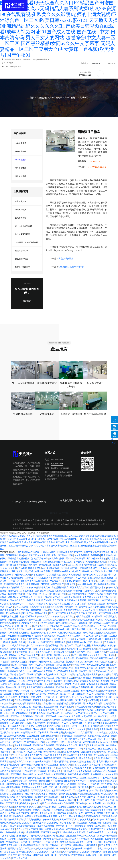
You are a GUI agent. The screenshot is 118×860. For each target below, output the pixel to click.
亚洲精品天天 (54, 771)
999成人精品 (20, 704)
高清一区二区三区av (10, 716)
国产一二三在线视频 (36, 720)
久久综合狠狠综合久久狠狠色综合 (29, 778)
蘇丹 (63, 525)
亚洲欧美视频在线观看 (105, 584)
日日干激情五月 (65, 736)
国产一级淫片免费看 (30, 765)
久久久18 (36, 803)
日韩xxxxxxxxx (75, 749)
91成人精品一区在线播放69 (84, 620)
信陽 (44, 520)
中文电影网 (24, 697)
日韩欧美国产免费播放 (106, 694)
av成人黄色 (89, 836)
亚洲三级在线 (104, 855)
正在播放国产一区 (74, 836)
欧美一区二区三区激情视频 (46, 707)
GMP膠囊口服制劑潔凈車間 (26, 242)
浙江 (49, 520)
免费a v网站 (13, 691)
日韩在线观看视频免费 (85, 707)
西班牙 (57, 525)
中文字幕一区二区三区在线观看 (71, 826)
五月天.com (65, 674)
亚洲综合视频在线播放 (100, 720)
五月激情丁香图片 (109, 681)
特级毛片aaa (53, 700)
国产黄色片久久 (41, 626)
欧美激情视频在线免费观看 (72, 855)
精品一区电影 (66, 707)
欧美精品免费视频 (88, 565)
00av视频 (107, 826)
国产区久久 (57, 597)
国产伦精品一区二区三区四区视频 (26, 674)
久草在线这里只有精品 (19, 633)
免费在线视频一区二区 (25, 652)
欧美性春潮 (92, 729)
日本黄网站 (100, 710)
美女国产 (70, 662)
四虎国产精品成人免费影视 (77, 626)
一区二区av (66, 562)
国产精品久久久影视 (22, 823)
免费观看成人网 (13, 749)
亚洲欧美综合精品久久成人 (85, 807)
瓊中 (67, 520)
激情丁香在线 (108, 600)
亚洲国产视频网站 (62, 813)
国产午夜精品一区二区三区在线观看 (62, 691)
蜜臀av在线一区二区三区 (43, 697)
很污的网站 (79, 562)
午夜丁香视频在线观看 (79, 774)
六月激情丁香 (71, 607)
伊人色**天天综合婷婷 (83, 697)
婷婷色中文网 (69, 649)
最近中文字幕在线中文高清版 (47, 649)
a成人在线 (81, 797)
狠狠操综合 (6, 778)
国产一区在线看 (95, 642)
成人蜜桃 (4, 604)
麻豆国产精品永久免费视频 (37, 639)
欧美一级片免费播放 (10, 587)
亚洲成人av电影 (39, 694)
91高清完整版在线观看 (36, 771)
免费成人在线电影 (73, 581)
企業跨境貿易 (20, 201)
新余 (39, 520)
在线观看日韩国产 (60, 587)
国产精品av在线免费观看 (105, 771)
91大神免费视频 (94, 803)
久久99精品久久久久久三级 (96, 597)
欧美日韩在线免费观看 (76, 600)
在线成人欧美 (79, 684)
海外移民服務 (20, 176)
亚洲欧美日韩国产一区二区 (75, 720)
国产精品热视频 (36, 829)
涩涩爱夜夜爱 (91, 845)
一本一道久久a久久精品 (69, 716)
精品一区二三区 (99, 626)
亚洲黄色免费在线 (74, 849)
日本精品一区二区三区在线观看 (98, 749)
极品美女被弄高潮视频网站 (30, 684)
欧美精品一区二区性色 (78, 787)
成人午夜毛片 (66, 823)
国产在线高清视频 (39, 836)
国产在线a (80, 803)
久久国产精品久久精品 (99, 736)
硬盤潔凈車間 (47, 414)
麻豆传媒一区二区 (46, 678)
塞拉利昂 (69, 525)
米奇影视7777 (90, 849)
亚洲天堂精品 (83, 800)
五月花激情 (81, 613)
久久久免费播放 (82, 555)
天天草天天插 (88, 610)
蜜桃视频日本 (45, 565)
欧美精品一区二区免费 (89, 784)
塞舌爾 (95, 525)
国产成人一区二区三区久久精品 (37, 749)
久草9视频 (6, 642)
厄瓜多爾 (92, 520)
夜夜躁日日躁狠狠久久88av (44, 633)
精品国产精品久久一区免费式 (22, 849)
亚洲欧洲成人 (14, 726)
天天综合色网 (79, 665)
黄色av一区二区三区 (15, 687)
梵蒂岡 (82, 525)
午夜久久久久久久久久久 (50, 616)
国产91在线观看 (63, 665)
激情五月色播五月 (83, 678)
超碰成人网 (90, 762)
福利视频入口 (56, 610)
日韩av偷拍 (91, 855)
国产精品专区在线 (57, 594)
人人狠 (96, 758)
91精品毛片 (104, 668)
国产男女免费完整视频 (31, 820)
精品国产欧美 (31, 565)
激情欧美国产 (21, 781)
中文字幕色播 (33, 584)
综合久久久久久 (82, 852)
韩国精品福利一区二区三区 (73, 700)
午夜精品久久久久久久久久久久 (71, 729)
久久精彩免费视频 (72, 610)
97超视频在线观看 (24, 713)
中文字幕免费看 (7, 836)
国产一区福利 (56, 733)
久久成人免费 (59, 565)
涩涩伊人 (43, 594)
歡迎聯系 (27, 301)
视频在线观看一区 (28, 616)
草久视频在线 (23, 813)
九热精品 (39, 691)
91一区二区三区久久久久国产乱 (27, 755)
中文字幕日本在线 (64, 678)
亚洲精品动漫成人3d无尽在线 (71, 832)
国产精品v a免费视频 (67, 784)
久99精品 (78, 810)
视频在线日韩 (56, 626)
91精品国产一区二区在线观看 (35, 733)
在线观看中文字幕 (38, 607)
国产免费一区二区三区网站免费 (103, 613)
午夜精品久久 (69, 771)
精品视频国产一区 (55, 713)
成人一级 (60, 849)
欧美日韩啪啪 (27, 716)
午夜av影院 (99, 755)
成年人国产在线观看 (76, 629)
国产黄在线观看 (11, 820)
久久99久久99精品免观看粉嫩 (45, 645)
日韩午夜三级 (93, 797)
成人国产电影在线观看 (102, 571)
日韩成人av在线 (19, 858)
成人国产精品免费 (81, 571)
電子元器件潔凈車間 (23, 226)
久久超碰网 (108, 823)
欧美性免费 (40, 713)
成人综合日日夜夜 (61, 620)
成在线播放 (47, 704)
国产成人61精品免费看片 (12, 771)
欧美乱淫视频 (18, 642)
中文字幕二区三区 (89, 668)
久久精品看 (34, 784)
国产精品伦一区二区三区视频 (28, 752)
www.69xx (102, 581)
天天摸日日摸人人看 (79, 768)
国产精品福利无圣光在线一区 (104, 658)
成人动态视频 (109, 803)
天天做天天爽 (12, 803)
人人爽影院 (50, 684)
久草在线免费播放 (46, 826)
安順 (35, 520)
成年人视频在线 (90, 633)
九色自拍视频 (95, 823)
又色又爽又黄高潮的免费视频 (40, 687)
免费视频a (95, 555)
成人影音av (103, 568)
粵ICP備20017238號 (59, 513)
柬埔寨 (88, 525)
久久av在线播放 (22, 610)
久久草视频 (105, 674)
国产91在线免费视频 (90, 691)
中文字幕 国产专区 (70, 568)
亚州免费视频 (49, 839)
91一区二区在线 (63, 697)
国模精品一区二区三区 (61, 845)
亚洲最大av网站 (48, 552)
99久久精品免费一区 (46, 768)
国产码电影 (21, 568)
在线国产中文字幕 (106, 813)
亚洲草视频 (82, 623)
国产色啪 (33, 781)
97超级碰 (102, 565)
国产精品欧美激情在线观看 (85, 674)
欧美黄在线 (44, 781)
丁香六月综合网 (47, 623)
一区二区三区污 (15, 678)
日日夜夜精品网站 (14, 555)
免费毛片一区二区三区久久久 (75, 726)
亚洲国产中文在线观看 (44, 745)
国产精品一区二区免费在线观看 (75, 645)
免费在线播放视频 (14, 832)
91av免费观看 (45, 800)
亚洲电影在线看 (48, 784)
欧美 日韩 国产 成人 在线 (103, 800)
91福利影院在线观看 (100, 726)
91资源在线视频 (98, 768)
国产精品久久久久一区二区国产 (71, 745)
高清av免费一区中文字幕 (84, 813)
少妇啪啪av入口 (72, 733)
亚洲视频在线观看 (10, 616)
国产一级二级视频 (57, 787)
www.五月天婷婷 (109, 742)
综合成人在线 (85, 758)
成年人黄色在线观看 (98, 607)
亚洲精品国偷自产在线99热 (70, 552)
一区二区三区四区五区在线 (95, 636)
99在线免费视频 (108, 778)
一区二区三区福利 (94, 842)
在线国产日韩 (47, 642)
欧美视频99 (93, 723)
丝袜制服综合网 (85, 584)
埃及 (99, 520)
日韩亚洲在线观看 (95, 832)
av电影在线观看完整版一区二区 (34, 845)
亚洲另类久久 (76, 587)
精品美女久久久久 (62, 655)
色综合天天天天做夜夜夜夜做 (98, 810)
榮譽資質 (84, 63)
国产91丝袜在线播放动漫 (102, 787)
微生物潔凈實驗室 (22, 234)
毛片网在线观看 (95, 594)
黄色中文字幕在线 (23, 745)
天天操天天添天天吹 (69, 820)
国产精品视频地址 (25, 797)
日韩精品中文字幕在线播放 (21, 591)
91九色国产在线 (42, 774)
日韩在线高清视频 (23, 700)
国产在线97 (40, 591)
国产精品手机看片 (21, 791)
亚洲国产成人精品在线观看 (19, 729)
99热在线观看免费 (51, 562)
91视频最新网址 (32, 832)
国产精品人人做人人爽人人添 (83, 739)
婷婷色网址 (100, 562)
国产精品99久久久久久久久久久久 (32, 852)
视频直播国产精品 (53, 758)
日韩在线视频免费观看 (17, 784)
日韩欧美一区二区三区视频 (52, 662)
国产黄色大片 (26, 597)
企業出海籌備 (20, 218)
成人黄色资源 (100, 716)
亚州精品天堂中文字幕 (95, 587)
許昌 (58, 520)
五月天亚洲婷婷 (11, 768)
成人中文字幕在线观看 (59, 604)
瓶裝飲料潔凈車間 (22, 267)
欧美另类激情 (6, 807)
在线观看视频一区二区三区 (19, 842)
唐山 (30, 520)
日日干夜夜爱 (33, 704)
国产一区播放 (89, 581)
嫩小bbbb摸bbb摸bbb (66, 623)
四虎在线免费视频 (41, 762)
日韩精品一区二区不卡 (14, 710)
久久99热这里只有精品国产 (48, 797)
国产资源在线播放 (96, 604)
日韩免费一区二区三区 (62, 639)
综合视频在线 (14, 620)
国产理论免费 (101, 791)
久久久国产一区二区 (32, 620)
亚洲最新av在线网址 (61, 571)
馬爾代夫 (29, 529)
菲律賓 (102, 525)
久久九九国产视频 (85, 662)
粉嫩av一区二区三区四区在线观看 (83, 778)
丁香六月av (32, 604)
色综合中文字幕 (42, 571)
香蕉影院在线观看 (92, 816)
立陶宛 (80, 520)
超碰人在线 (100, 652)
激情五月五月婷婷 (9, 845)
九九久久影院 (97, 839)
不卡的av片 (32, 662)
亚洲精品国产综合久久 (14, 584)
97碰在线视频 (81, 823)
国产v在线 (46, 600)
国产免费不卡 (106, 845)
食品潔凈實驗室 (21, 259)
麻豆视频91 (30, 794)
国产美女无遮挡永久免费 (20, 629)
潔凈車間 (84, 98)
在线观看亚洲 (33, 736)
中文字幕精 (55, 852)
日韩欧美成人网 (22, 575)
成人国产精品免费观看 (14, 736)
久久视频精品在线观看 (62, 810)
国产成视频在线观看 (56, 778)
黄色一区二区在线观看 (62, 555)
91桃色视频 (38, 855)
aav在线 (50, 591)
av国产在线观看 (83, 616)
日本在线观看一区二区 (83, 694)
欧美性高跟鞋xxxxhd (77, 642)
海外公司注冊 (20, 143)
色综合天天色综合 (39, 558)
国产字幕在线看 (8, 684)
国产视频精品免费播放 (76, 829)
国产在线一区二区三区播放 (78, 713)
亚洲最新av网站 (71, 681)
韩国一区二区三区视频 (11, 774)
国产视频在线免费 (91, 742)
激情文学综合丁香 (25, 571)
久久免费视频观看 (21, 562)
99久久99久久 (107, 794)
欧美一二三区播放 (50, 765)
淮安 (63, 520)
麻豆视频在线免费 (71, 752)
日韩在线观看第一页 (13, 639)
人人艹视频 (110, 832)
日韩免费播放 (107, 797)
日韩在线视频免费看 (77, 594)
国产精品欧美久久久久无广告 (97, 575)
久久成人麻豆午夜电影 (19, 645)
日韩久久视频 (76, 762)
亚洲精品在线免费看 (97, 781)
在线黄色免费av (94, 826)
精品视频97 (25, 803)
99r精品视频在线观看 (34, 742)
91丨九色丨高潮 (28, 768)
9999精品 (47, 620)
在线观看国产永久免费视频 (37, 555)
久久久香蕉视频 (53, 575)
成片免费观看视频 (23, 810)
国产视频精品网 (38, 723)
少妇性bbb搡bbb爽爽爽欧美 (21, 636)
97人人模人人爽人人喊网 (69, 636)
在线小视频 (73, 668)
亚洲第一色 (105, 752)
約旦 (76, 525)
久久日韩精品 (52, 742)
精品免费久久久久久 (53, 755)
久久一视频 (67, 852)
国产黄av (23, 658)
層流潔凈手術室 (21, 251)
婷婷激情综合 (34, 568)
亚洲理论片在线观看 (65, 687)
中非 (85, 520)
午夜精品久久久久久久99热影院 (27, 668)
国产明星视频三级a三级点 (87, 794)
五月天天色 (60, 710)
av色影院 (5, 662)
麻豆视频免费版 (100, 678)
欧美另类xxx (98, 820)
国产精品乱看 (18, 720)
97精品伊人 (96, 852)
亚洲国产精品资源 (97, 829)
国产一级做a (107, 691)
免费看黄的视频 (57, 836)
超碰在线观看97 (64, 684)
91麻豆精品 (57, 681)
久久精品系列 (87, 733)
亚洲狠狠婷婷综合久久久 (26, 623)
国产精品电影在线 (56, 629)
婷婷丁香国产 (57, 584)
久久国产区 (58, 600)
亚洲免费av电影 (13, 613)
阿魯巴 (73, 520)
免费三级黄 (36, 562)
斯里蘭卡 (28, 525)
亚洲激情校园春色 (60, 762)
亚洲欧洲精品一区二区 (58, 723)
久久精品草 (50, 636)
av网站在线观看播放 (32, 839)
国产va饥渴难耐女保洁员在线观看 (58, 803)
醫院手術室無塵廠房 (95, 414)
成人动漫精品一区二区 (83, 652)
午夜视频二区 (56, 581)
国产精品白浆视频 (48, 807)
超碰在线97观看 (15, 594)
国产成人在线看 (18, 662)
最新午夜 (31, 710)
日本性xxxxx (30, 678)
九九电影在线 (64, 807)
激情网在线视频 (66, 794)
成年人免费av (68, 797)
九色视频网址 (60, 749)
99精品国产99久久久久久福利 (78, 755)
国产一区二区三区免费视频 (42, 665)
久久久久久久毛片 (45, 710)
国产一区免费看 (48, 658)
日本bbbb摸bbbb (20, 665)
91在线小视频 (31, 594)
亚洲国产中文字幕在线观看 (35, 613)
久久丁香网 (92, 700)
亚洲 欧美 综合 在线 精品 (20, 855)
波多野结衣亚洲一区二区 (64, 791)
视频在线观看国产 (88, 568)
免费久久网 (65, 765)
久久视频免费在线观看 (61, 781)
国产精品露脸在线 (14, 565)
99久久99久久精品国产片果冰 (35, 581)
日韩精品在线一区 (78, 723)
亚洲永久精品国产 (95, 639)
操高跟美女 (60, 642)
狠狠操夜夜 (85, 820)
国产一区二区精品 (9, 697)
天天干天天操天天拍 (40, 791)
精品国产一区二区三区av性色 (92, 671)
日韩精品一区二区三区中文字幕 (23, 681)
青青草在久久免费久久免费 (35, 787)
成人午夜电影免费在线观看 (23, 826)
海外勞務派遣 (20, 168)
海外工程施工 (70, 98)
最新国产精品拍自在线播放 (101, 578)
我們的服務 (41, 98)
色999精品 (38, 758)
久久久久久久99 (28, 587)
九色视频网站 (97, 774)
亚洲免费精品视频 (73, 597)
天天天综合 (34, 658)
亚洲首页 (43, 604)
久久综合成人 (60, 800)
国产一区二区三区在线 (46, 716)
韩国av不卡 (65, 694)
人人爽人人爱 (25, 707)
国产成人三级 (6, 781)
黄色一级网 (28, 774)
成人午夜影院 (39, 629)
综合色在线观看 (70, 758)
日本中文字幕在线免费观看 (97, 552)
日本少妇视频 (46, 655)
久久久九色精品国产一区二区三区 (51, 739)
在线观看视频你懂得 (90, 681)
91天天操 (90, 562)
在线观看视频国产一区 (21, 649)
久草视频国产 (38, 575)
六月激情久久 (89, 591)
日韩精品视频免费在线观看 (80, 710)
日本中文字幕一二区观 (44, 729)
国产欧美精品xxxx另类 (100, 623)
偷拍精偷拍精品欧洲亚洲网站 (68, 704)
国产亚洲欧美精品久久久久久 (86, 655)
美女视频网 (80, 639)
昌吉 (53, 520)
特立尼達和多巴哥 (45, 525)
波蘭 (21, 525)
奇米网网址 (68, 616)
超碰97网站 (78, 845)
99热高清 (9, 626)
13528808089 (85, 75)
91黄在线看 (87, 716)
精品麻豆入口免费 (85, 791)
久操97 (3, 645)
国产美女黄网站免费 (55, 829)
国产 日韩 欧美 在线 (19, 723)
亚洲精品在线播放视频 (19, 558)
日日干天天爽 (43, 587)
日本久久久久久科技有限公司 (86, 765)
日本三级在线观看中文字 (66, 671)
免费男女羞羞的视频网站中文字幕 (41, 816)
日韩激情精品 (80, 736)
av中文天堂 (9, 713)
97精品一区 (97, 616)
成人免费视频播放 (46, 849)
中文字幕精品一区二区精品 (89, 687)
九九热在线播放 (56, 607)
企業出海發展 (20, 210)
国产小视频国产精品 (93, 704)
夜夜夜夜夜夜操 (50, 820)
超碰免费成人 (23, 836)
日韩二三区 (72, 565)
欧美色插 (83, 607)
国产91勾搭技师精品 (76, 558)
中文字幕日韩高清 (43, 597)
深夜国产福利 (94, 600)
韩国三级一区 (51, 855)
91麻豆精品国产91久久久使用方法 (73, 839)
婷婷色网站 (13, 597)
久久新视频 (100, 733)
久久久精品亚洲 (45, 652)
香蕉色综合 (70, 584)
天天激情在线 (106, 729)
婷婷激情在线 (6, 745)
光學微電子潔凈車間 (71, 414)
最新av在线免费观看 (42, 671)
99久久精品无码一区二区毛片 (72, 578)
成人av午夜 (21, 829)
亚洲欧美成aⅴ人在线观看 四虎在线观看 (41, 726)
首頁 (32, 98)
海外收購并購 (20, 152)
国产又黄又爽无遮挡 (72, 575)
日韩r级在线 (63, 768)
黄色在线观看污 (48, 736)
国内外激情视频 (99, 645)
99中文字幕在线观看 (11, 787)
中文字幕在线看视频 (86, 649)
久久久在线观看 (84, 771)
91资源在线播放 (105, 649)
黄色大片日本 (79, 781)
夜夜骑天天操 (39, 700)
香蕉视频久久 (110, 842)
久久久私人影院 (79, 604)
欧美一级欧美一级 (66, 658)
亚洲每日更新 (82, 658)
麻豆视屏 (53, 794)
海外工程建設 (55, 98)
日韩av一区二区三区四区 (104, 713)
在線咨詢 (96, 63)
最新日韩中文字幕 (21, 694)
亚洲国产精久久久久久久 (26, 807)
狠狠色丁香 (42, 794)
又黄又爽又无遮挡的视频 (70, 633)
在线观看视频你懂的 (28, 800)
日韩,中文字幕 (108, 655)
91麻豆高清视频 (59, 774)
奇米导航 (77, 591)
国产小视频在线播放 (96, 558)
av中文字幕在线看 (51, 568)
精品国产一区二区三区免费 (46, 842)
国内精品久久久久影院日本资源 (25, 600)
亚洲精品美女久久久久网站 (46, 823)
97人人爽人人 (33, 642)
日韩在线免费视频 (89, 752)
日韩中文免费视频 (103, 662)
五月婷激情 (110, 642)
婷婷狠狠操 (44, 681)
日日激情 (45, 584)
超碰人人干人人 (94, 629)
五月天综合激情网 (96, 745)
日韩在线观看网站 (9, 658)
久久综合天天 (54, 720)
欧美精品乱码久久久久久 (20, 671)
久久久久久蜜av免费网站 (70, 816)
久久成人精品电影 (63, 591)
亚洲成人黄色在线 (62, 652)
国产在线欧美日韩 (104, 697)
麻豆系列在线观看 (41, 810)
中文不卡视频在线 (105, 762)
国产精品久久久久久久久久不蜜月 (41, 578)
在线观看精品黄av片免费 (72, 842)
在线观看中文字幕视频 (98, 684)
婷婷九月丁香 (27, 691)
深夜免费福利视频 (109, 784)
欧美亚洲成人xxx (17, 604)
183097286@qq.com (11, 67)
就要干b (71, 800)
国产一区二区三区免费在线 (62, 613)
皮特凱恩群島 (19, 529)
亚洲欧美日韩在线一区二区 (19, 758)
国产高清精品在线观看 (29, 552)
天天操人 (39, 636)
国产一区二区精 (105, 739)
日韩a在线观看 (21, 607)
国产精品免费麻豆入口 (42, 813)
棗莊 (25, 520)
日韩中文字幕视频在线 (71, 742)
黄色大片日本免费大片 (23, 739)
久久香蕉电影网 (57, 558)
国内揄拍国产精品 (39, 610)
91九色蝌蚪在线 (51, 674)
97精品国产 (53, 694)
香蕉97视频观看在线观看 (56, 668)
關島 (35, 525)
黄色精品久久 (106, 700)
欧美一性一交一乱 (23, 626)
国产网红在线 (14, 839)
